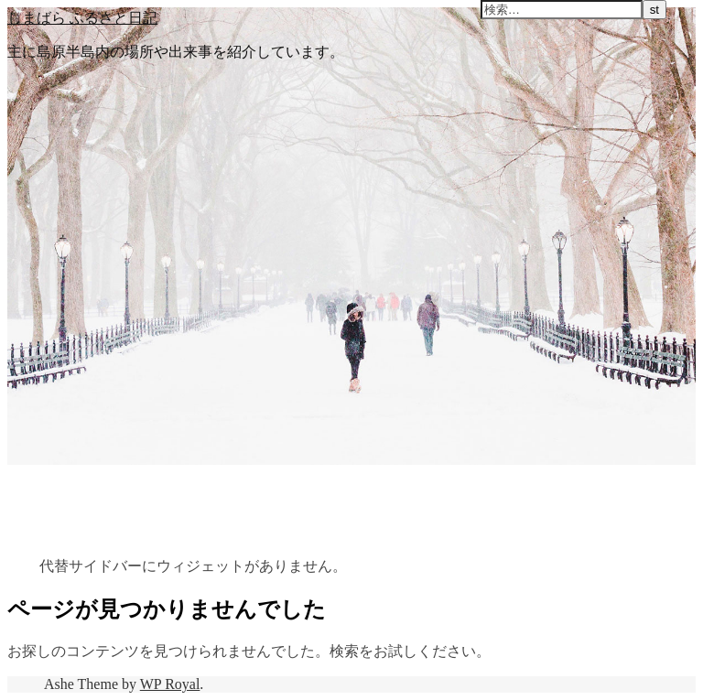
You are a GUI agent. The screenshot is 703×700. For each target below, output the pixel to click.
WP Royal (170, 684)
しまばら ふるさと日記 (82, 17)
